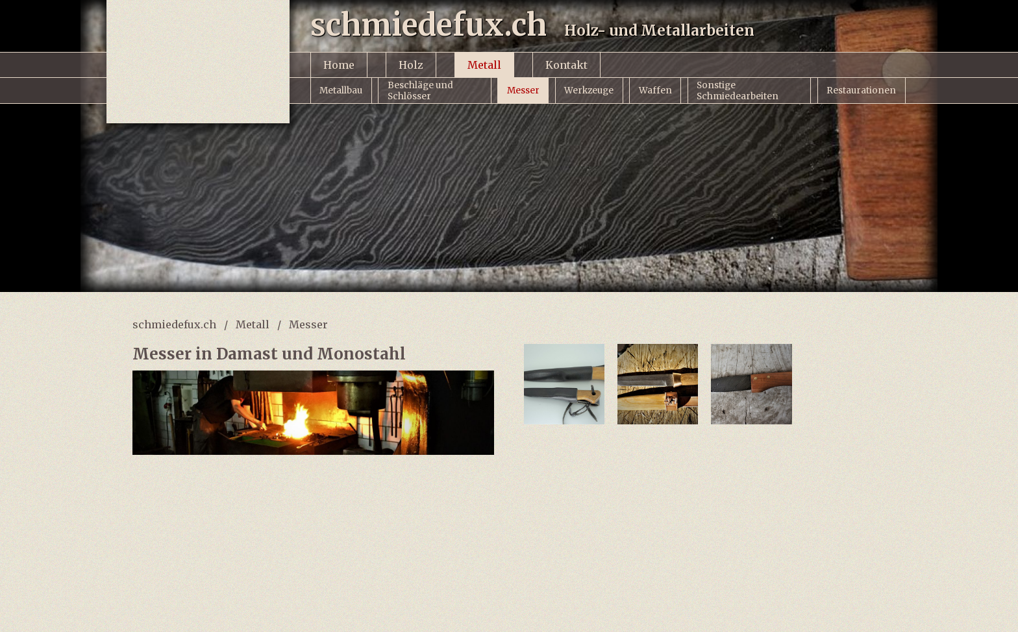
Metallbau (340, 90)
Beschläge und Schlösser (420, 91)
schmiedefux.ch (174, 324)
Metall (484, 64)
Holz (411, 64)
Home (338, 64)
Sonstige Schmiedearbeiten (737, 91)
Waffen (655, 90)
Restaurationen (861, 90)
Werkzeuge (589, 90)
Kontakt (566, 64)
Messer (523, 90)
